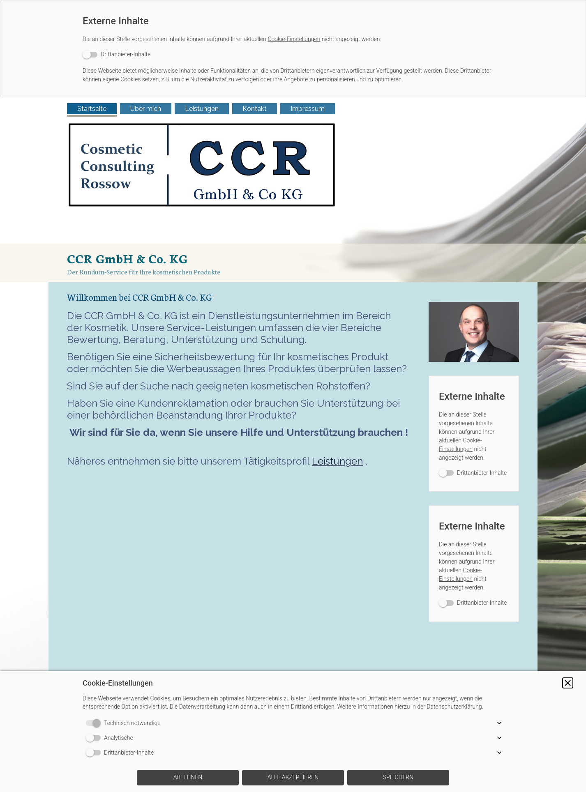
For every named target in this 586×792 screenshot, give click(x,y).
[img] (293, 189)
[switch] (116, 54)
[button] (568, 683)
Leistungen (202, 109)
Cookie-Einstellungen (294, 39)
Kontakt (254, 109)
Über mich (145, 109)
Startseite (91, 109)
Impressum (308, 109)
